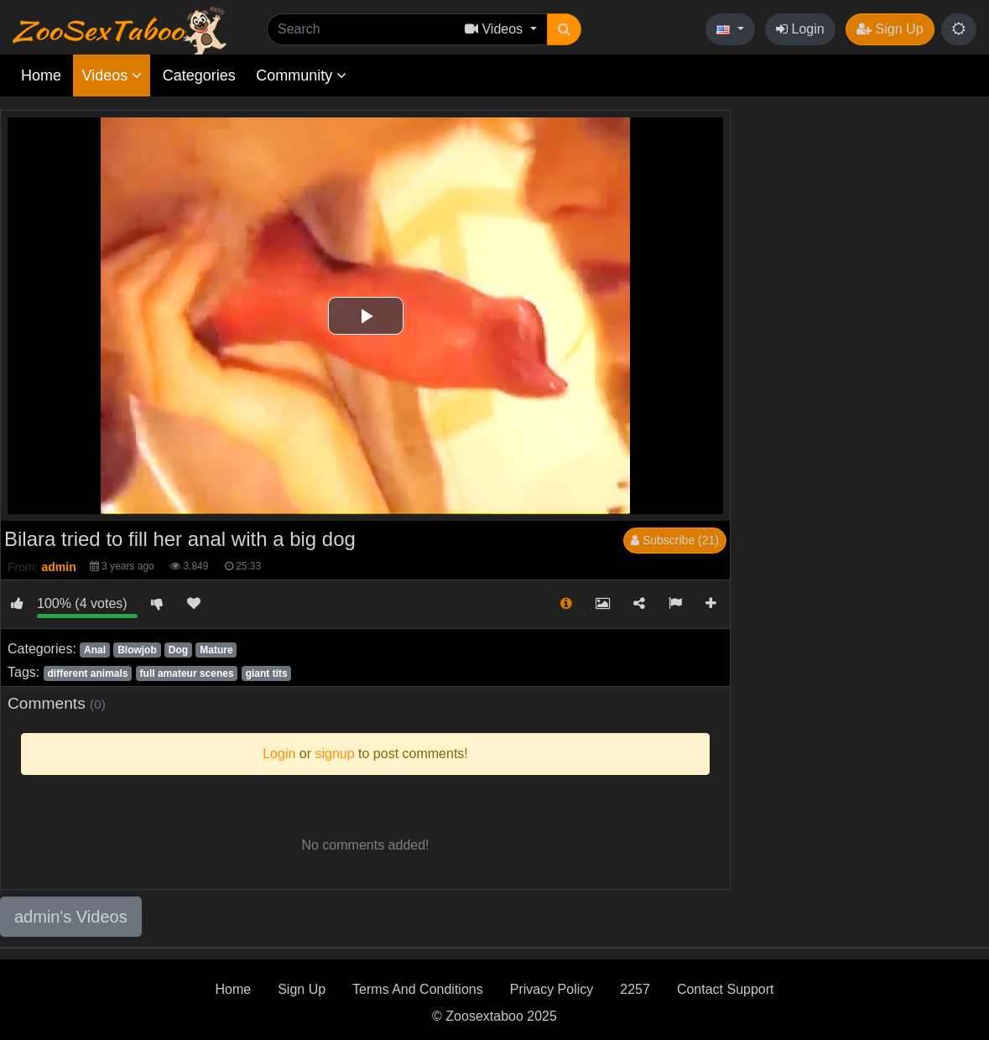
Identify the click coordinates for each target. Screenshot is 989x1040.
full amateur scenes (187, 673)
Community (301, 75)
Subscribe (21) (675, 540)
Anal (95, 650)
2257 (635, 989)
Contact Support (725, 989)
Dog (178, 650)
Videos (111, 75)
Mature (216, 650)
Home (41, 75)
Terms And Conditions (417, 989)
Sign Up (889, 29)
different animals (87, 673)
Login (800, 29)
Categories (199, 75)
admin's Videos (71, 916)
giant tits (267, 673)
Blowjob (137, 650)
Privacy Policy (552, 989)
